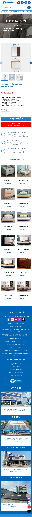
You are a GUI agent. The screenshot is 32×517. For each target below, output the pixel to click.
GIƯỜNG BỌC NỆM (23, 249)
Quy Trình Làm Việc (16, 364)
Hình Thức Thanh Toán (16, 369)
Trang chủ (5, 11)
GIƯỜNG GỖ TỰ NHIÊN (23, 203)
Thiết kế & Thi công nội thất (17, 11)
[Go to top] (29, 511)
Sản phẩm (16, 25)
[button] (29, 2)
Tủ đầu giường (8, 203)
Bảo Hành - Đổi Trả (16, 367)
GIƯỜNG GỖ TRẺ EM (24, 180)
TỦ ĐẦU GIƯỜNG (8, 180)
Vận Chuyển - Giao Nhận (16, 372)
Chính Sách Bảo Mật (16, 376)
